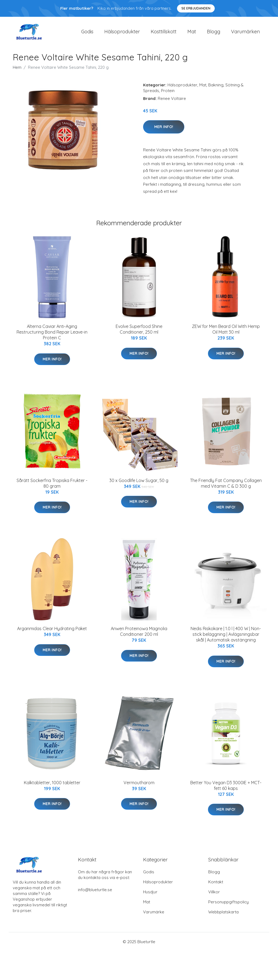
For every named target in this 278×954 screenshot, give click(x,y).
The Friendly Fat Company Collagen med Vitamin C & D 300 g (226, 485)
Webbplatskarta (223, 914)
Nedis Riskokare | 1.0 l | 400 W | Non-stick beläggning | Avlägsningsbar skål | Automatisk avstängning (226, 637)
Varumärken (245, 33)
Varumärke (153, 914)
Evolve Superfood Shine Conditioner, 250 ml (139, 332)
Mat (191, 33)
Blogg (213, 33)
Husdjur (150, 894)
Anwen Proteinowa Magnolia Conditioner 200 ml (139, 634)
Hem (17, 70)
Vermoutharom (139, 785)
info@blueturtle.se (95, 892)
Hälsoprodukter (122, 33)
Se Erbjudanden (195, 8)
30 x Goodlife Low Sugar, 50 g (138, 483)
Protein (168, 93)
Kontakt (215, 884)
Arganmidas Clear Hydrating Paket (52, 631)
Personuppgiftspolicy (228, 904)
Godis (87, 33)
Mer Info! (163, 129)
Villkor (214, 894)
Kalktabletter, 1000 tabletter (52, 785)
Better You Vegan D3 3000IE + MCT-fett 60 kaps (225, 788)
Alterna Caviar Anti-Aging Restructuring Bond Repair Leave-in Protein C (52, 335)
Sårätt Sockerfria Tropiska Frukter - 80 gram (52, 485)
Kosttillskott (163, 33)
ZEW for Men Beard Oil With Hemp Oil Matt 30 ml (226, 332)
